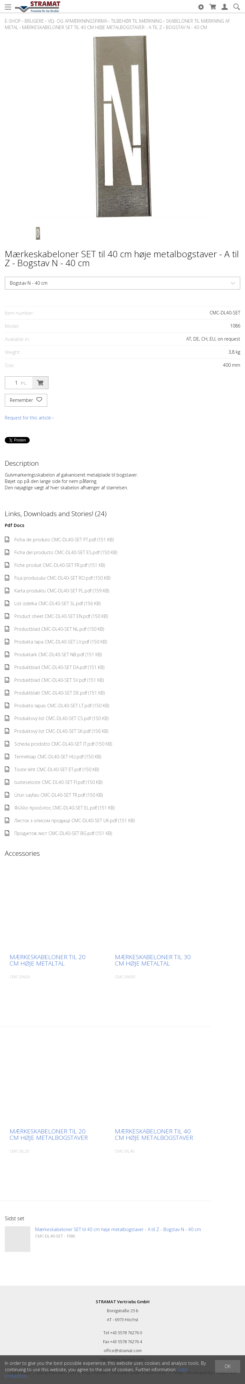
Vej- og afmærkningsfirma (77, 21)
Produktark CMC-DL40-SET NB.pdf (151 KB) (53, 654)
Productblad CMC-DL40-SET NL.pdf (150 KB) (54, 629)
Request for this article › (29, 418)
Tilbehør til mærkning (136, 21)
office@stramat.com (123, 1350)
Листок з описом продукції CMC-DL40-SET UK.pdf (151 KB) (70, 820)
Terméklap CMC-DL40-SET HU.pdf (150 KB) (53, 757)
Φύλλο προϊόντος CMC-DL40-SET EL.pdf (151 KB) (60, 808)
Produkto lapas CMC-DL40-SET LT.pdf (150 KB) (57, 706)
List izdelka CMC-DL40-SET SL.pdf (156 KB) (52, 603)
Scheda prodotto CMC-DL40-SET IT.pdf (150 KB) (58, 744)
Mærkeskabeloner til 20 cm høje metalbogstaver (49, 1134)
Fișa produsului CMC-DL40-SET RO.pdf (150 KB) (57, 578)
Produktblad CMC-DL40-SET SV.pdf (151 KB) (54, 680)
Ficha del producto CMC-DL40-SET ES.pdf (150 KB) (61, 552)
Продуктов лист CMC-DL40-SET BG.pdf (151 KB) (58, 833)
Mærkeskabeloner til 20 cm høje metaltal (47, 960)
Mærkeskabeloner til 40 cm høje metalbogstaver (154, 1134)
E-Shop (13, 21)
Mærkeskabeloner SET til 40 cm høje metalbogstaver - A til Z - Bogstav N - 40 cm (118, 1229)
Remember (26, 400)
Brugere (34, 21)
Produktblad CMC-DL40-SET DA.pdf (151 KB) (54, 667)
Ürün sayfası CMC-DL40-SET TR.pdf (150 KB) (54, 795)
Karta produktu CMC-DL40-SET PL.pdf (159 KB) (57, 591)
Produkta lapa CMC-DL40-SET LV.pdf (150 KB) (56, 642)
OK (228, 1366)
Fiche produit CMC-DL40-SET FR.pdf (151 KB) (55, 565)
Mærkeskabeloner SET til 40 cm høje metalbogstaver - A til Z (92, 27)
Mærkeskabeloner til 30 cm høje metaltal (153, 960)
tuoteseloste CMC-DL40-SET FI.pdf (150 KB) (53, 782)
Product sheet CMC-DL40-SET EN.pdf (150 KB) (56, 616)
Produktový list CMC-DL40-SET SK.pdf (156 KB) (56, 731)
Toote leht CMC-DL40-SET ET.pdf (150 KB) (52, 769)
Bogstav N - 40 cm (186, 27)
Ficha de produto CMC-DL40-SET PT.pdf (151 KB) (59, 540)
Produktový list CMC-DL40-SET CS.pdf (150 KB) (56, 718)
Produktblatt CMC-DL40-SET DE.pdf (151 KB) (55, 693)
